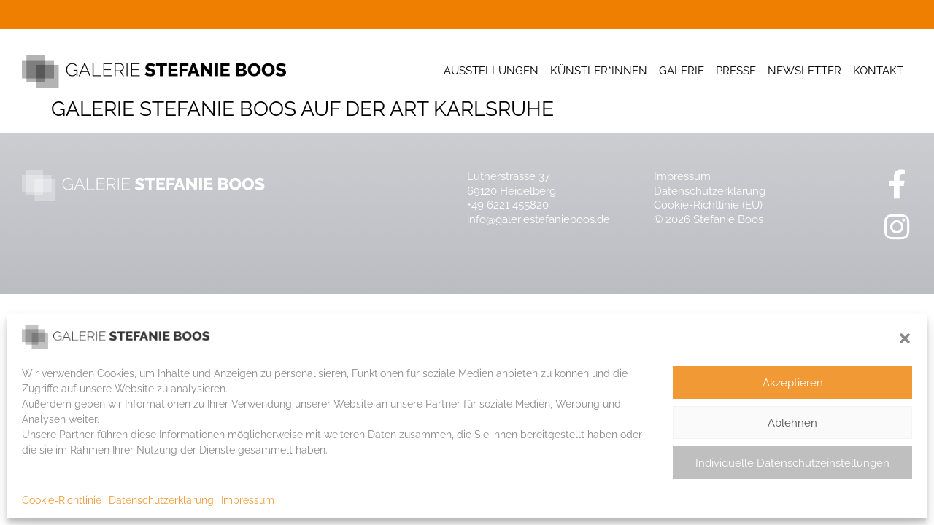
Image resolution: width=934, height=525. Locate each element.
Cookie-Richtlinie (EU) (708, 204)
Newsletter (804, 70)
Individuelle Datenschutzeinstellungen (792, 463)
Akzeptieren (793, 382)
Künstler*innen (598, 70)
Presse (736, 70)
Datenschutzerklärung (161, 500)
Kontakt (878, 70)
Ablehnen (792, 422)
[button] (905, 338)
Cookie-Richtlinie (61, 500)
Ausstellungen (491, 70)
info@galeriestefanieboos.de (538, 219)
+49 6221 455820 (508, 204)
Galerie (681, 70)
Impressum (247, 500)
